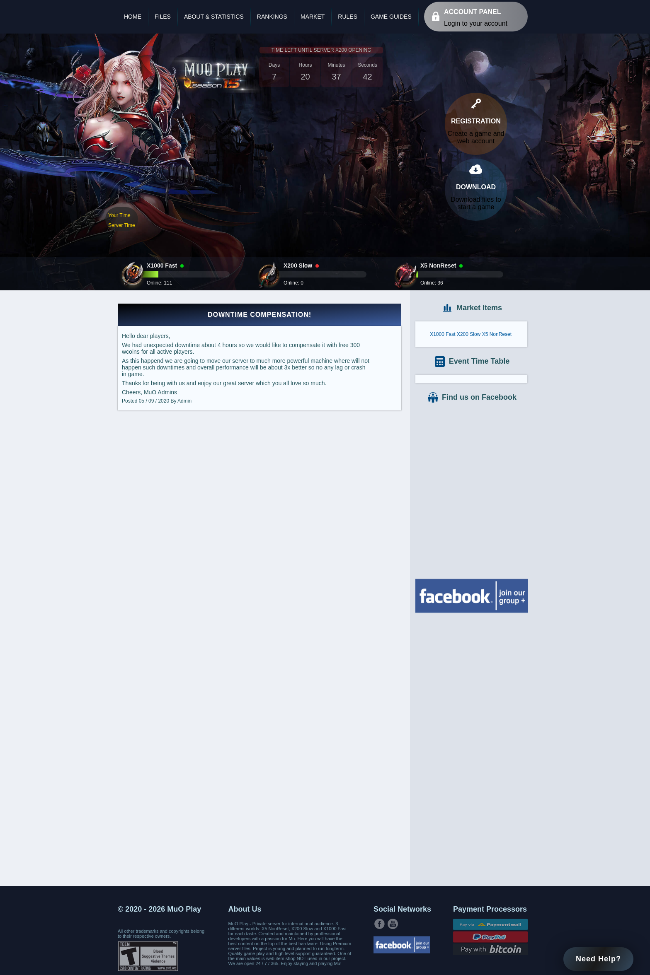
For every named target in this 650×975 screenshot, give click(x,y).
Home (132, 16)
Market (313, 16)
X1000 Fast (442, 334)
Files (163, 16)
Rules (347, 16)
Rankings (272, 16)
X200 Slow (468, 334)
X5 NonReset (497, 334)
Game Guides (391, 16)
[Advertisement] (471, 748)
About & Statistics (214, 16)
